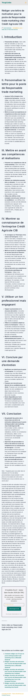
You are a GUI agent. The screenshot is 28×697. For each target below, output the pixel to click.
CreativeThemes (6, 695)
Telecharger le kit (14, 608)
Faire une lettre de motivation (10, 29)
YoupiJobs (6, 2)
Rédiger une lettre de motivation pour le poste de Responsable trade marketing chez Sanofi (15, 685)
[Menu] (25, 2)
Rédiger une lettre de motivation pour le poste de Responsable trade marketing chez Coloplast (15, 671)
